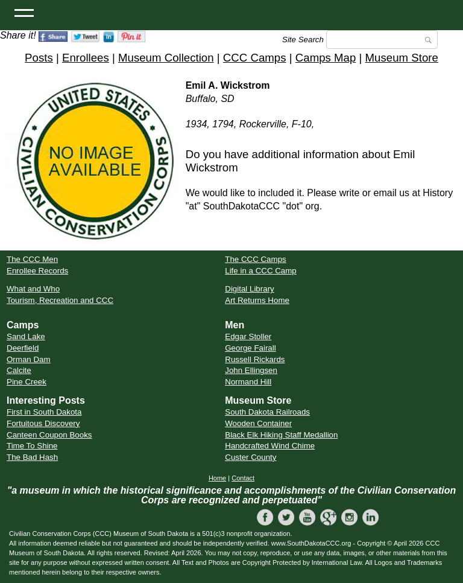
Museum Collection (166, 57)
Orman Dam (29, 359)
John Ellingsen (251, 370)
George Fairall (250, 347)
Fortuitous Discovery (43, 423)
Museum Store (401, 57)
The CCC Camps (255, 259)
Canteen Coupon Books (49, 434)
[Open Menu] (24, 12)
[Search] (382, 39)
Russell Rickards (255, 359)
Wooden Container (258, 423)
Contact (243, 478)
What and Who (33, 288)
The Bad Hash (32, 457)
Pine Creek (26, 381)
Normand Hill (248, 381)
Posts (39, 57)
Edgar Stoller (248, 336)
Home (217, 478)
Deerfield (23, 347)
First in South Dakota (44, 411)
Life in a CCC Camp (261, 270)
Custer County (250, 457)
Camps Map (325, 57)
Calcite (19, 370)
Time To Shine (32, 445)
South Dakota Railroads (267, 411)
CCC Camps (254, 57)
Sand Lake (26, 336)
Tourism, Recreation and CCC (60, 300)
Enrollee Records (37, 270)
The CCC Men (32, 259)
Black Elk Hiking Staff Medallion (281, 434)
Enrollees (85, 57)
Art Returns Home (257, 300)
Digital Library (249, 288)
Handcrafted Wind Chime (270, 445)
